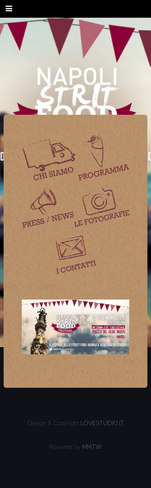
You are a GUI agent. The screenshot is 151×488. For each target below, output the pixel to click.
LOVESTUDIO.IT (102, 423)
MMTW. (92, 446)
